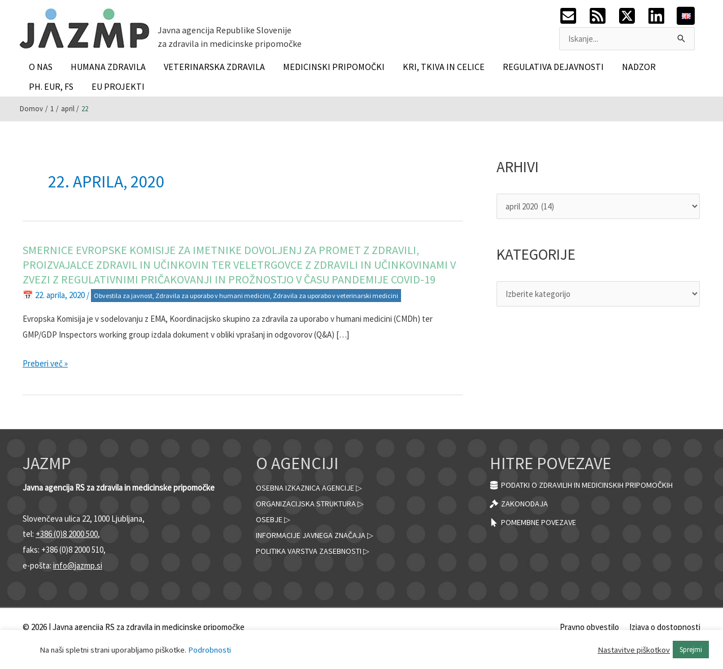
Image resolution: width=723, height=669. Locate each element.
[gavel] (520, 504)
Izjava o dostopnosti (664, 627)
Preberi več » (45, 363)
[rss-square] (603, 16)
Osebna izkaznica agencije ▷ (314, 487)
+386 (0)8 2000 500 (67, 533)
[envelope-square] (574, 16)
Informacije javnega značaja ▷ (320, 535)
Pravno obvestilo (589, 627)
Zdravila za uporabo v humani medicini (212, 295)
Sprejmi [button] (691, 649)
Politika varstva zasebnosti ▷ (319, 550)
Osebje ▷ (274, 519)
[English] (686, 15)
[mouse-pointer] (537, 523)
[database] (594, 485)
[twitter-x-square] (632, 16)
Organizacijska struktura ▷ (315, 503)
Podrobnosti (209, 650)
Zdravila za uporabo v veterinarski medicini (335, 295)
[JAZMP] (84, 27)
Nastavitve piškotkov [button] (634, 650)
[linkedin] (662, 16)
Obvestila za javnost (123, 295)
